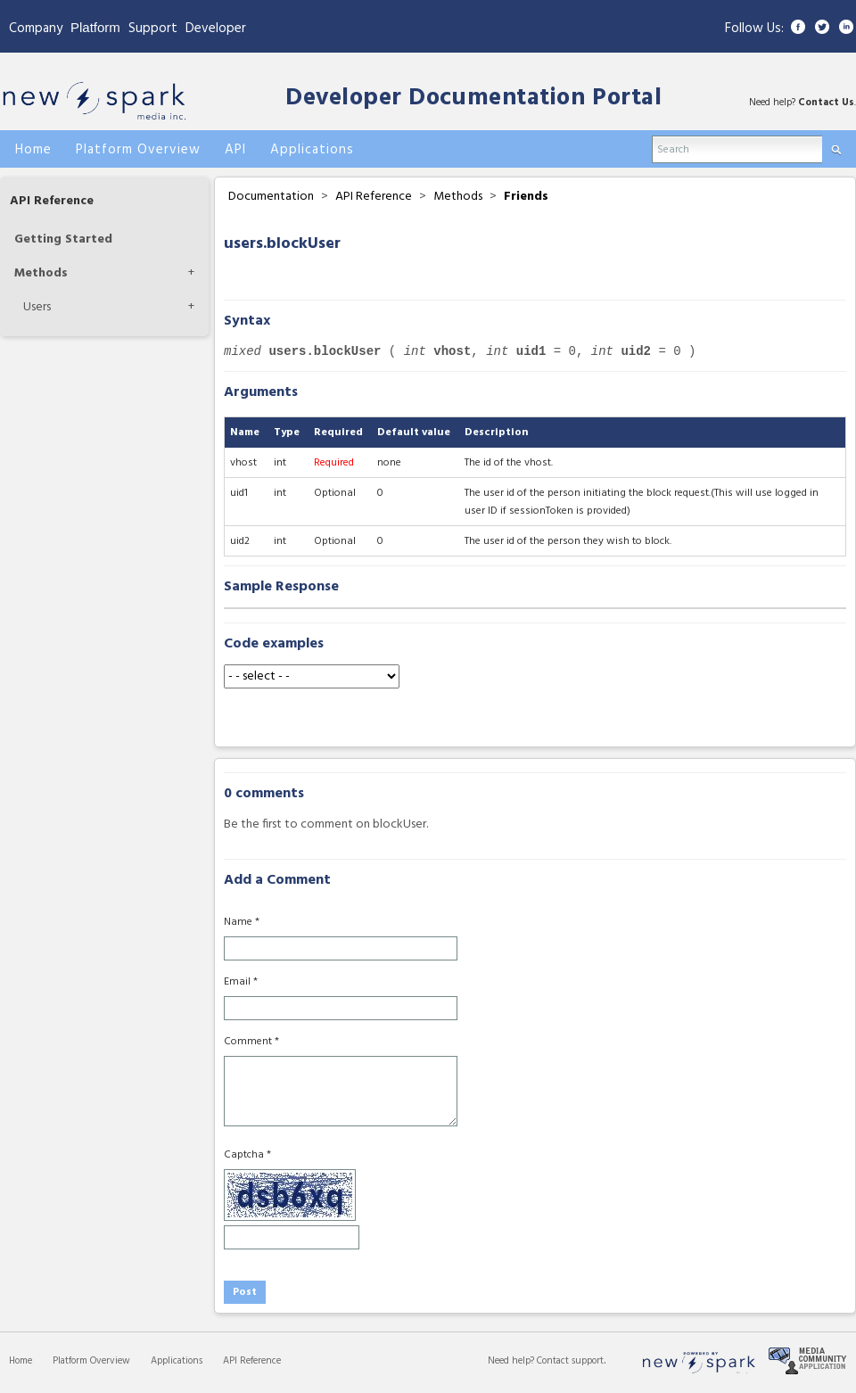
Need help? (512, 1361)
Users (37, 307)
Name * (241, 922)
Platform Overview (91, 1361)
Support (152, 28)
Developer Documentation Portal (473, 98)
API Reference (52, 201)
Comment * (251, 1042)
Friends (526, 196)
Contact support (570, 1361)
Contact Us (826, 103)
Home (20, 1361)
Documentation (271, 196)
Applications (176, 1361)
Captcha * (247, 1155)
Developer (215, 28)
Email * (241, 982)
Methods (41, 273)
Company (35, 28)
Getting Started (63, 239)
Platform (95, 27)
